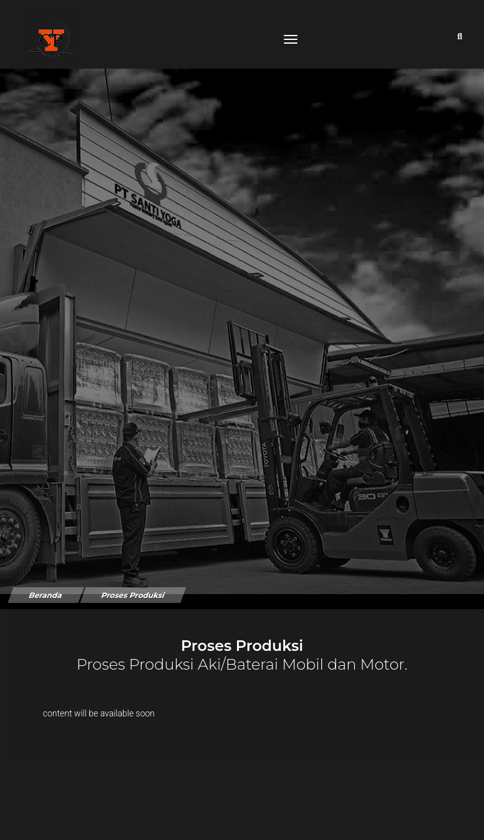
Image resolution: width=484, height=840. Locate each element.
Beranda (45, 579)
